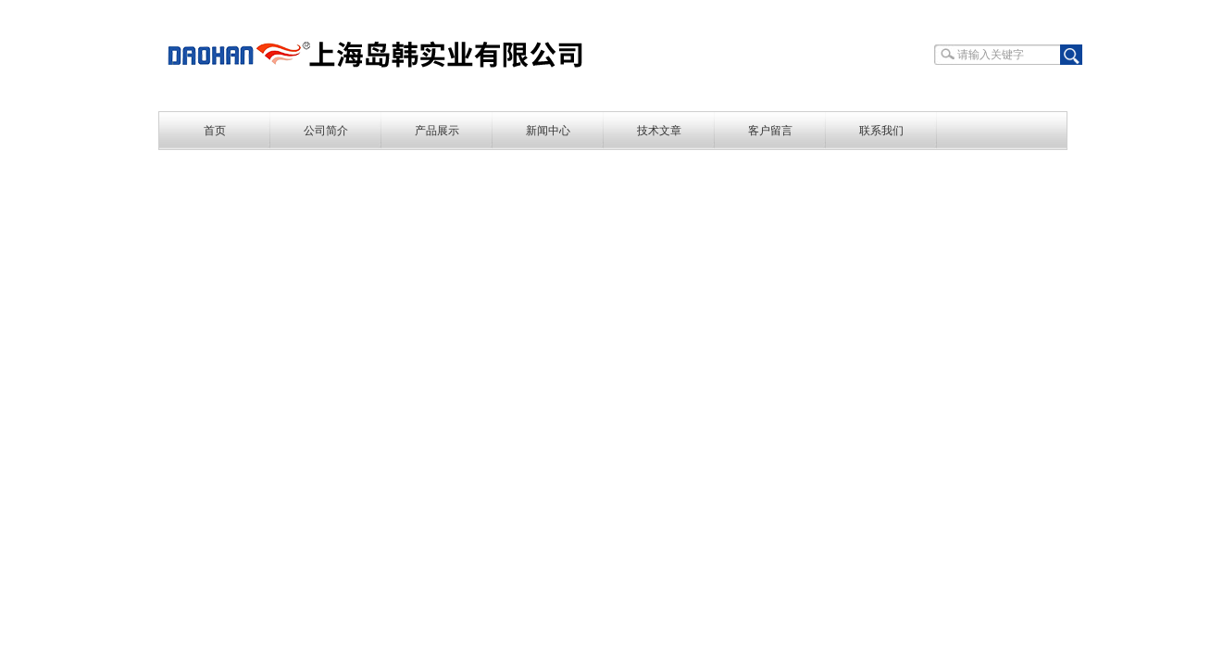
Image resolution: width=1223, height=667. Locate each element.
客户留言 (770, 130)
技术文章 (659, 130)
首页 (215, 130)
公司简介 (326, 130)
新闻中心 (548, 130)
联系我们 (881, 130)
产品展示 (437, 130)
